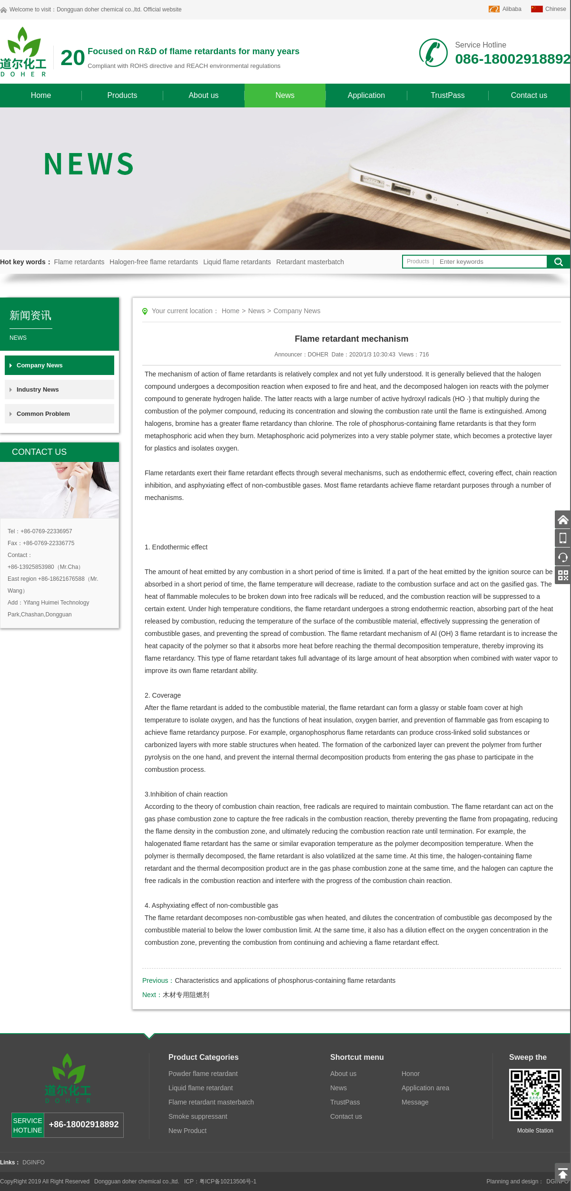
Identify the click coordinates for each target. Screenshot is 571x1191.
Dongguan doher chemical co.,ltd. (99, 9)
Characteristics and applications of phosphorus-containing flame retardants (285, 980)
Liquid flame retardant (200, 1088)
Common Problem (43, 413)
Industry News (38, 389)
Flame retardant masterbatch (211, 1102)
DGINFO (33, 1162)
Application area (425, 1088)
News (285, 95)
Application (366, 95)
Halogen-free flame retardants (153, 262)
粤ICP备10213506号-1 (227, 1181)
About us (203, 95)
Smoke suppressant (197, 1116)
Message (415, 1102)
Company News (40, 365)
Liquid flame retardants (237, 262)
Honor (411, 1073)
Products (122, 95)
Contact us (529, 95)
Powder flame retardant (203, 1073)
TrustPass (447, 95)
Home (41, 95)
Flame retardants (79, 262)
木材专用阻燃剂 (186, 995)
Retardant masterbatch (310, 262)
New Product (187, 1130)
